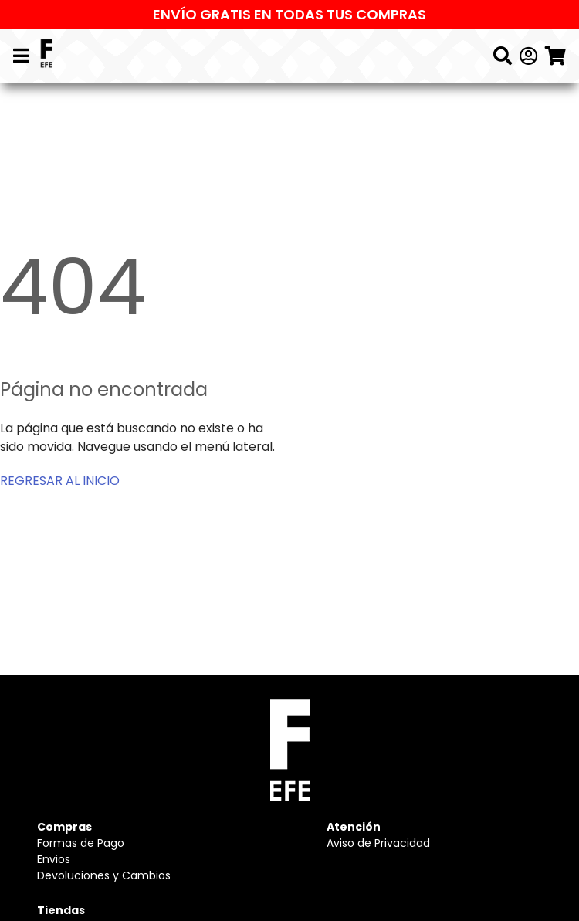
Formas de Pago (80, 843)
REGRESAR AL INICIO (60, 480)
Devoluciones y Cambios (104, 875)
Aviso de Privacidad (378, 843)
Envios (53, 859)
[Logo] (46, 56)
